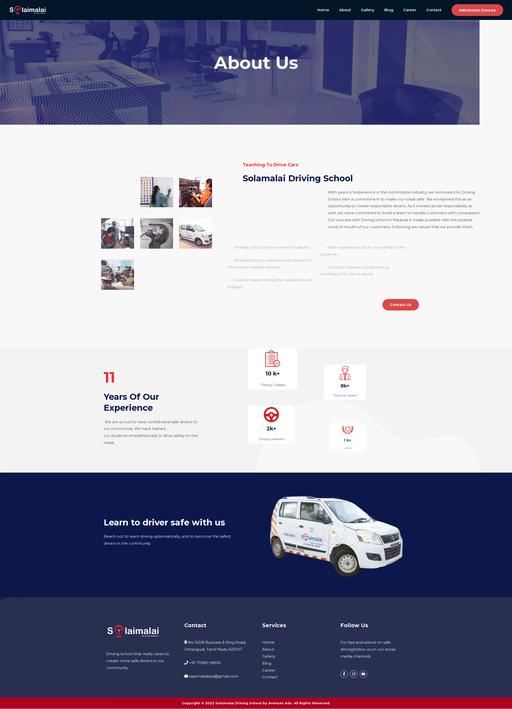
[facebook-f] (344, 674)
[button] (477, 10)
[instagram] (354, 674)
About (356, 9)
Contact (435, 9)
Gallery (376, 9)
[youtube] (364, 674)
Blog (395, 9)
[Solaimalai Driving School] (27, 9)
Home (337, 9)
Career (413, 9)
